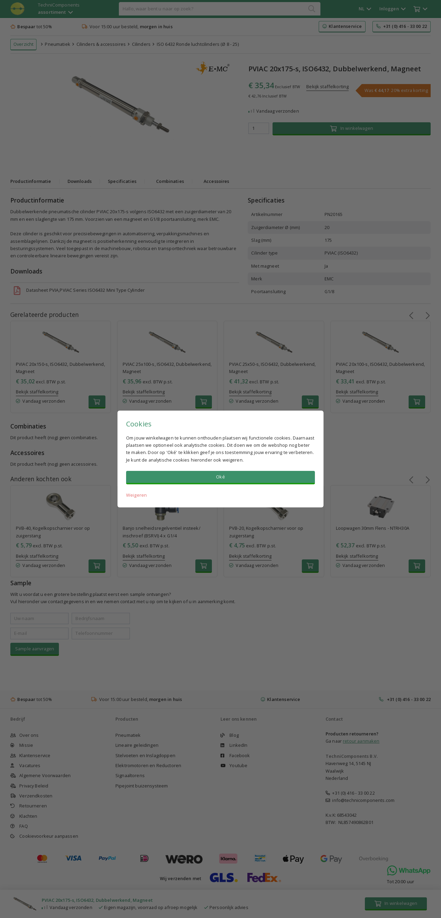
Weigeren (136, 495)
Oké (220, 477)
